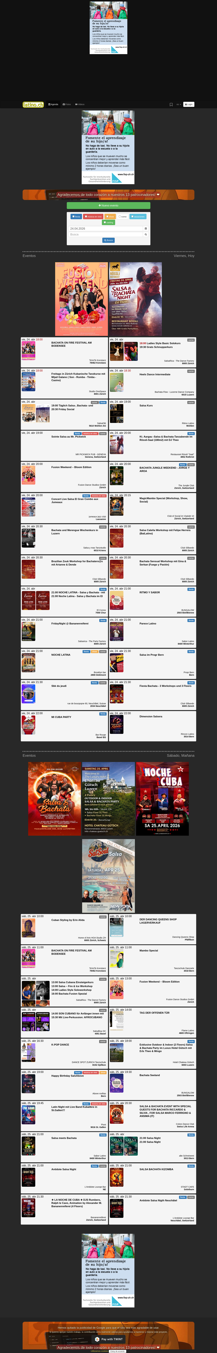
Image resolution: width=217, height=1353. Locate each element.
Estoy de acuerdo (117, 1351)
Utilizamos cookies (100, 1351)
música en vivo (93, 216)
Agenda (53, 104)
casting (108, 222)
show (110, 216)
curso (122, 216)
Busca (108, 240)
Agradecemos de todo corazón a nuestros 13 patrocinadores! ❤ (108, 195)
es (179, 104)
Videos (79, 104)
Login (188, 104)
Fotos (67, 104)
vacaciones (138, 216)
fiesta (76, 216)
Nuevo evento (108, 205)
